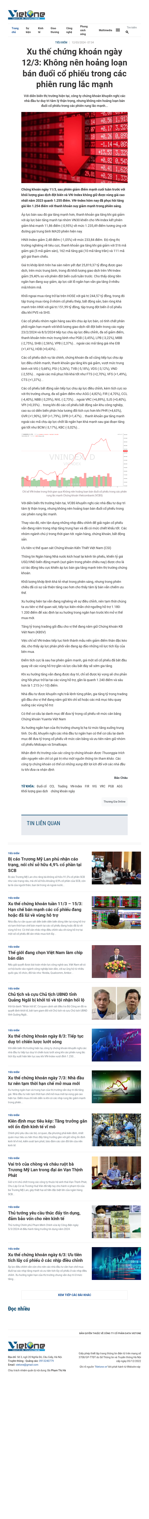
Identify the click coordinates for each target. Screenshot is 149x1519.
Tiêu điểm (61, 42)
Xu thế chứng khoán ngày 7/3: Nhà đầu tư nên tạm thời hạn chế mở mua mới (46, 1080)
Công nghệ (69, 30)
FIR (87, 786)
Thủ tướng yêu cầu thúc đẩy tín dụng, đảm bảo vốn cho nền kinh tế (44, 1215)
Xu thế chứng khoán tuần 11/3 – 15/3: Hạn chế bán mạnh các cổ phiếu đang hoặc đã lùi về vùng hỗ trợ (45, 909)
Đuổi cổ (42, 786)
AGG (120, 786)
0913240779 (46, 1361)
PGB (111, 786)
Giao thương (55, 30)
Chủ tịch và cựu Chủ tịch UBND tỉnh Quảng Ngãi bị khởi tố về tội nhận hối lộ (46, 997)
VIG (94, 786)
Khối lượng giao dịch (34, 791)
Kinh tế (40, 30)
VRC (102, 786)
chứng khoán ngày (63, 791)
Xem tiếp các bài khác (74, 1295)
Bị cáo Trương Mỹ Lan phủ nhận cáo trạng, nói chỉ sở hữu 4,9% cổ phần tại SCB (44, 864)
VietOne (27, 14)
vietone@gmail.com (27, 1364)
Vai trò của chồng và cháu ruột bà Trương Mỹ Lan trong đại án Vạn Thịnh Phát (45, 1169)
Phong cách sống (84, 30)
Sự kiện (28, 30)
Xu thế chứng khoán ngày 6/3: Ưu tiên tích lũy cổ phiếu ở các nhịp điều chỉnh (45, 1257)
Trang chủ (15, 30)
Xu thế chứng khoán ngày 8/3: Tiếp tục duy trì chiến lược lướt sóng (46, 1038)
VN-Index (76, 786)
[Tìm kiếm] (127, 32)
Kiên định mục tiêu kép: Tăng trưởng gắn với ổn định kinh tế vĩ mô (47, 1123)
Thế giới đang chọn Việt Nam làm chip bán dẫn (45, 955)
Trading (62, 786)
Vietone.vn (101, 1366)
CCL (52, 786)
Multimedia (105, 30)
